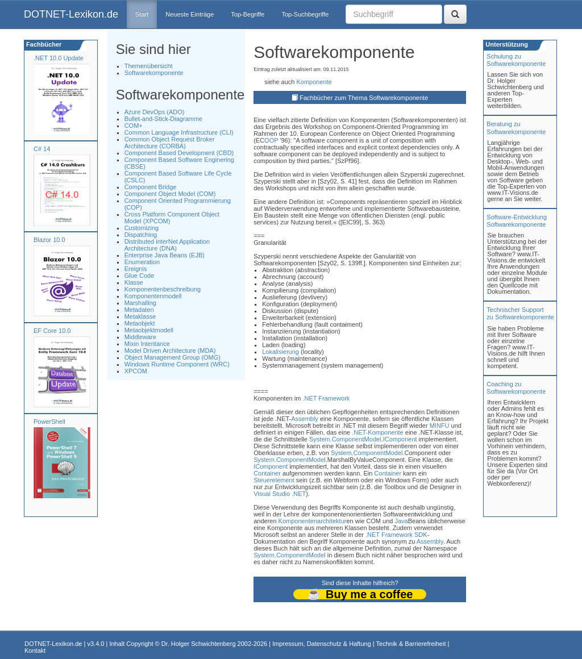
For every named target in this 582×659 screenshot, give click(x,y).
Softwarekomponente (154, 72)
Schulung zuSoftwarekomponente (516, 60)
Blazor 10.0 (49, 239)
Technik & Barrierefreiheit (411, 643)
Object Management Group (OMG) (172, 357)
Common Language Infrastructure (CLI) (179, 132)
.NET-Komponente (378, 432)
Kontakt (34, 650)
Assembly (304, 418)
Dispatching (140, 234)
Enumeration (142, 261)
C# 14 (42, 148)
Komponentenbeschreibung (162, 289)
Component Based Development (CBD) (179, 152)
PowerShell (49, 421)
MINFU (440, 425)
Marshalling (140, 302)
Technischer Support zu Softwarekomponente (520, 313)
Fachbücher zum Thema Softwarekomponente (364, 97)
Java (401, 521)
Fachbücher (42, 44)
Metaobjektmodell (148, 330)
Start (141, 14)
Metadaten (139, 309)
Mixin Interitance (147, 343)
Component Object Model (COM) (170, 193)
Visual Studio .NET (279, 493)
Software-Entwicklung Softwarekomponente (517, 221)
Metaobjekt (139, 323)
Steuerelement (273, 480)
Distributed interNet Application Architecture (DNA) (167, 245)
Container (267, 473)
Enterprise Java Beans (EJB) (164, 255)
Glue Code (139, 275)
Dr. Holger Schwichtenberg (198, 643)
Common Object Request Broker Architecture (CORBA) (169, 142)
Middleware (140, 336)
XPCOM (135, 371)
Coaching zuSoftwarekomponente (516, 388)
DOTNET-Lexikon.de (71, 14)
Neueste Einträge (189, 14)
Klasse (133, 282)
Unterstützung (506, 44)
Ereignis (135, 268)
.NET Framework (326, 398)
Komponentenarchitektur (312, 521)
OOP (271, 140)
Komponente (313, 81)
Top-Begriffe (247, 14)
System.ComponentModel (345, 439)
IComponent (400, 439)
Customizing (141, 227)
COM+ (133, 125)
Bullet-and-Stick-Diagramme (163, 118)
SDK (420, 534)
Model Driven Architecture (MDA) (170, 350)
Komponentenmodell (153, 296)
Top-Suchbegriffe (305, 14)
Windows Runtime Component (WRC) (177, 364)
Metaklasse (140, 316)
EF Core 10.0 (52, 330)
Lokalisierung (280, 351)
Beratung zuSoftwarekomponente (516, 127)
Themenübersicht (148, 65)
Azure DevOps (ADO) (154, 112)
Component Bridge (150, 186)
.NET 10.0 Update (59, 58)
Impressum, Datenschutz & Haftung (321, 643)
